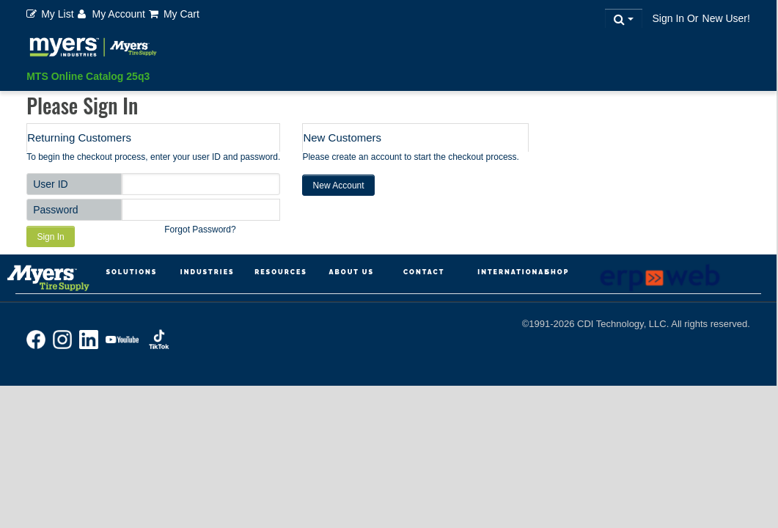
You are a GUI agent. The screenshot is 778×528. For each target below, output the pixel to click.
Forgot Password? (199, 229)
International (513, 272)
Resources (280, 272)
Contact (423, 272)
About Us (351, 272)
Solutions (131, 272)
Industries (207, 272)
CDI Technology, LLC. (624, 323)
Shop (557, 272)
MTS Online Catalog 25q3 (88, 76)
